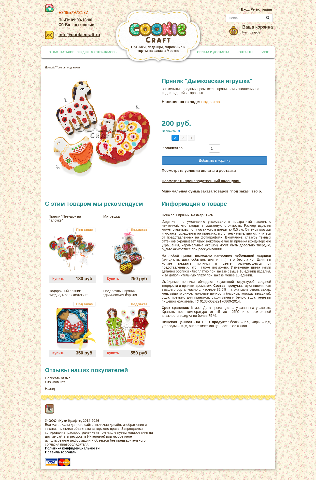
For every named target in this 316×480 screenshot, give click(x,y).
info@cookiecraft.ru (72, 34)
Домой (49, 67)
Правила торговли (60, 452)
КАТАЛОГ (67, 52)
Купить (58, 279)
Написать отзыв (57, 378)
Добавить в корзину (214, 160)
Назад (50, 389)
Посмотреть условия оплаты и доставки (199, 170)
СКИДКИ (82, 52)
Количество (172, 148)
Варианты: (169, 131)
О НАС (53, 52)
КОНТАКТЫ (245, 52)
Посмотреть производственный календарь (201, 181)
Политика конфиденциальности (72, 448)
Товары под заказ (68, 67)
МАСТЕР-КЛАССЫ (104, 52)
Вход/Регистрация (256, 9)
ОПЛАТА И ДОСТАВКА (213, 52)
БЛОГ (265, 52)
